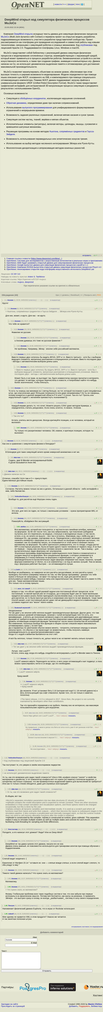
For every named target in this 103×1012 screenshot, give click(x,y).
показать (72, 716)
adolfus (23, 526)
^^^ (38, 308)
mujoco (20, 282)
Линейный (74, 295)
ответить (32, 300)
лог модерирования (96, 926)
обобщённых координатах (33, 98)
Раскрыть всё (90, 295)
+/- (81, 295)
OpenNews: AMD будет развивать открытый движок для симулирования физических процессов (49, 263)
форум (71, 4)
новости (58, 4)
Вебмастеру (96, 1009)
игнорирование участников (80, 926)
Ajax (57, 295)
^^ (35, 308)
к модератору (55, 300)
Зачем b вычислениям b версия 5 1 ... (53, 738)
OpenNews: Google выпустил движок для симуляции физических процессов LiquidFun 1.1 (47, 265)
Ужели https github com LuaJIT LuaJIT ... (49, 716)
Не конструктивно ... (48, 749)
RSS (99, 295)
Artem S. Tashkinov (36, 277)
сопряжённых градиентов (72, 131)
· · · (43, 300)
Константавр (13, 829)
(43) (16, 295)
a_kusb (17, 569)
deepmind (29, 282)
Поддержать (84, 1009)
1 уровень (65, 295)
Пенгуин (11, 905)
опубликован (86, 45)
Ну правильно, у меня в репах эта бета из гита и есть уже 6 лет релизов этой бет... (62, 728)
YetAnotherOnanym (22, 496)
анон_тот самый (24, 588)
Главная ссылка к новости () (34, 258)
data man (17, 457)
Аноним (10, 300)
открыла (28, 34)
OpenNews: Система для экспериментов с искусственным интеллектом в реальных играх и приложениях (54, 261)
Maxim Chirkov (95, 1007)
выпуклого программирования (37, 107)
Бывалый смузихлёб (22, 607)
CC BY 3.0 (15, 274)
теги (77, 4)
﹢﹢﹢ (38, 300)
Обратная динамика (16, 103)
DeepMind (19, 34)
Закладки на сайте (9, 1007)
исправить (86, 255)
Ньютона (53, 131)
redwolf (11, 914)
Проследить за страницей (13, 1009)
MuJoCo (5, 37)
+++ (64, 4)
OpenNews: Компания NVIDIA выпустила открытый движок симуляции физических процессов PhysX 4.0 (53, 267)
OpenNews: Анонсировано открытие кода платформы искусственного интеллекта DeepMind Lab (50, 269)
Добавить (73, 1009)
